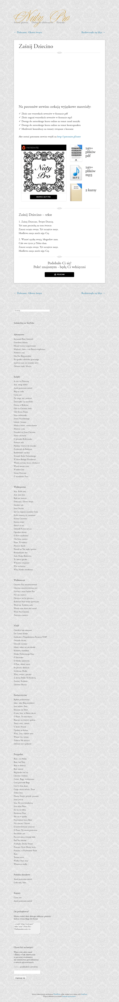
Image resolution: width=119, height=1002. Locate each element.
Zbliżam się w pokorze (22, 744)
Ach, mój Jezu (19, 495)
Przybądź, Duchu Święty (23, 844)
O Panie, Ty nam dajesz (23, 716)
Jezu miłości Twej (20, 706)
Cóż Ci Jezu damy (21, 786)
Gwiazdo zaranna (20, 644)
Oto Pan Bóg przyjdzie (22, 356)
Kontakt (61, 22)
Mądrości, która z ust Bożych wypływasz (29, 349)
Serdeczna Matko (20, 671)
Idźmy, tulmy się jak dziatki (24, 647)
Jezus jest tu (18, 799)
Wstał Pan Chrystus (21, 612)
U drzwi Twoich (20, 727)
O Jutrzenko (18, 657)
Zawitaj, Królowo (20, 681)
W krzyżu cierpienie (21, 563)
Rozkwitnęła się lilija (93, 32)
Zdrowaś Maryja (20, 684)
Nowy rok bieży (20, 435)
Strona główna (21, 22)
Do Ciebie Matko (21, 633)
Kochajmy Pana (20, 813)
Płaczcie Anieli (19, 546)
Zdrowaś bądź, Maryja (22, 366)
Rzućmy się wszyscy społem (24, 720)
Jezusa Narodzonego (22, 418)
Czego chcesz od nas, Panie (24, 789)
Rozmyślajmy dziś (21, 552)
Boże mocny (18, 769)
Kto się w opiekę (20, 816)
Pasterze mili (19, 442)
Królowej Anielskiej (21, 650)
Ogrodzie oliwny (20, 532)
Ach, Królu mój (20, 491)
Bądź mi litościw (20, 498)
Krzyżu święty (19, 522)
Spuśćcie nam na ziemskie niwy (26, 363)
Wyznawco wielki (20, 864)
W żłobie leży (19, 469)
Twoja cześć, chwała (21, 723)
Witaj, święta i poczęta (23, 674)
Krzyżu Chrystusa (20, 518)
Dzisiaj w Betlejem (21, 405)
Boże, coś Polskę (20, 759)
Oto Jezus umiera (20, 539)
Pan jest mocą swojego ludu (24, 837)
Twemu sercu (19, 857)
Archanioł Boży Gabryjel (23, 339)
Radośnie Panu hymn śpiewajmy (26, 601)
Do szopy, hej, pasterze (23, 398)
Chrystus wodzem (21, 776)
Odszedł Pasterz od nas (23, 529)
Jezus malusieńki (20, 415)
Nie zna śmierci (20, 595)
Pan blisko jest (19, 833)
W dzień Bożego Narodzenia (25, 459)
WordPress (56, 994)
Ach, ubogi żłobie (21, 384)
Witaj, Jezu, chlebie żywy (23, 733)
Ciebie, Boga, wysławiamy (24, 779)
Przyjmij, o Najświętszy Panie (25, 850)
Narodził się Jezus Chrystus (24, 432)
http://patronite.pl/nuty (69, 136)
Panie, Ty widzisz (20, 542)
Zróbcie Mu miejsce (22, 740)
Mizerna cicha (19, 429)
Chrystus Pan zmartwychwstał (25, 584)
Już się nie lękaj (20, 810)
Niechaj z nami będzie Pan (24, 591)
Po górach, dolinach (21, 667)
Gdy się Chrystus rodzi (23, 408)
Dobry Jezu (18, 793)
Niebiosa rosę (19, 352)
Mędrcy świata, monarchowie (25, 425)
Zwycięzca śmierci (21, 615)
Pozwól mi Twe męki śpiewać (25, 549)
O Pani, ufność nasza (22, 664)
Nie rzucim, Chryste (22, 823)
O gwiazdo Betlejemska (23, 439)
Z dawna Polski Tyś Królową (25, 678)
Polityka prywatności (69, 996)
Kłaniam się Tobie (21, 710)
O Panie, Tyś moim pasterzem (25, 830)
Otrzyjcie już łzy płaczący (23, 598)
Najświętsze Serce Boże (23, 820)
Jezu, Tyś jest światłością (23, 803)
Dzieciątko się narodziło (23, 401)
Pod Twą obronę (20, 840)
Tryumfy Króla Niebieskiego (25, 456)
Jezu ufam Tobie (20, 806)
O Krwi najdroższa (21, 535)
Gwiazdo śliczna (20, 640)
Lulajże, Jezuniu (20, 422)
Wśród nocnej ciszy (21, 466)
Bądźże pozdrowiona (22, 699)
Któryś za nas (19, 525)
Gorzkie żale (18, 505)
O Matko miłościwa (22, 661)
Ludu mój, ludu (20, 882)
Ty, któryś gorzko (20, 559)
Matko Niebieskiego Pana (24, 654)
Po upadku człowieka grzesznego (26, 359)
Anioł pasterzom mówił (23, 388)
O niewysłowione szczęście (24, 827)
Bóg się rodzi (19, 391)
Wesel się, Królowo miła (23, 605)
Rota (15, 854)
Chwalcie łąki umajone (23, 630)
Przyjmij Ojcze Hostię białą (25, 847)
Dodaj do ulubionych (42, 22)
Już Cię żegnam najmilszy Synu (26, 512)
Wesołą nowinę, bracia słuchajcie (27, 463)
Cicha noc (18, 395)
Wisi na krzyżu (19, 566)
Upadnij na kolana (21, 730)
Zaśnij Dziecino (20, 473)
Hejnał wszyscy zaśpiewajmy (25, 346)
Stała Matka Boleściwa (22, 556)
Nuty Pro (40, 15)
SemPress (84, 994)
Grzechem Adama (21, 342)
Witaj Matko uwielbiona (23, 569)
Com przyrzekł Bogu (22, 782)
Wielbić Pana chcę (21, 861)
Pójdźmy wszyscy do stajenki (25, 446)
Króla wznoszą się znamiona (24, 515)
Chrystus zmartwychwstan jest (25, 588)
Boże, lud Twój (19, 762)
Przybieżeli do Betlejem (23, 449)
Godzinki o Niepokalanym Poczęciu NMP (30, 637)
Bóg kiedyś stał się (21, 772)
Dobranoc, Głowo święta (28, 32)
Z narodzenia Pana (21, 476)
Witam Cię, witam (21, 737)
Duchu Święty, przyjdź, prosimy (26, 796)
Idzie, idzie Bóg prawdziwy (24, 703)
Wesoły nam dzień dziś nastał (25, 608)
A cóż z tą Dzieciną (21, 381)
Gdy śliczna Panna (21, 412)
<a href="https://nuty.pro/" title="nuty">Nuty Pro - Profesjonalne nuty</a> (27, 928)
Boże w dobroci (20, 765)
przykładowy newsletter (29, 967)
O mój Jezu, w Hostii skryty (25, 713)
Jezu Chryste (19, 508)
